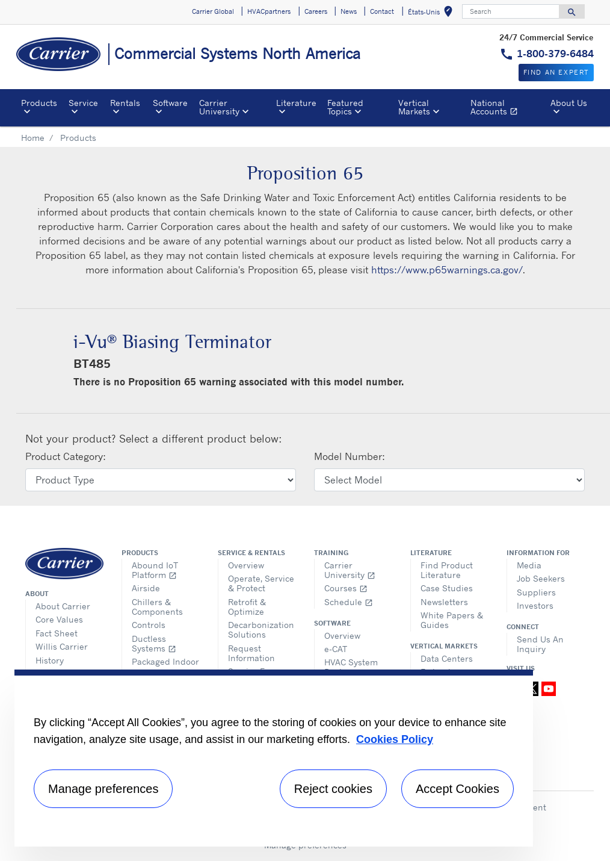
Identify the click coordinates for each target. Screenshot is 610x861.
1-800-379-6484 (555, 54)
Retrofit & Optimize (247, 607)
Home (33, 137)
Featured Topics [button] (345, 107)
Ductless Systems (154, 643)
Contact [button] (382, 11)
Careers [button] (315, 11)
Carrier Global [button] (213, 11)
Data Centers (447, 658)
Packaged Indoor (165, 661)
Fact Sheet (56, 633)
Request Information (251, 653)
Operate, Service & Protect (261, 583)
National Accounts (508, 109)
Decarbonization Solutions (261, 629)
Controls (148, 625)
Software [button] (170, 103)
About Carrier (62, 606)
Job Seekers (541, 578)
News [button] (348, 11)
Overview (246, 565)
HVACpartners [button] (269, 11)
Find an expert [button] (556, 72)
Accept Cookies (457, 788)
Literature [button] (296, 103)
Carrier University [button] (219, 107)
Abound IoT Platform (155, 570)
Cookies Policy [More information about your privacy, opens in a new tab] (394, 739)
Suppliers (536, 592)
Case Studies (447, 588)
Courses (346, 588)
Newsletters (444, 602)
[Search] (510, 11)
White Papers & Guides (452, 620)
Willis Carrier (61, 646)
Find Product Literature (447, 570)
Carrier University (349, 570)
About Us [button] (568, 103)
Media (529, 565)
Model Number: (349, 456)
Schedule (348, 602)
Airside (146, 588)
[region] (273, 758)
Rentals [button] (125, 103)
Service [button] (83, 103)
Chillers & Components (157, 607)
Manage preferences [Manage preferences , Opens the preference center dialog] (103, 788)
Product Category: (65, 456)
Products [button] (39, 103)
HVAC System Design (351, 667)
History (49, 660)
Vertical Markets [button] (414, 107)
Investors (535, 605)
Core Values (59, 619)
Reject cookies (333, 788)
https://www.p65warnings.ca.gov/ (447, 270)
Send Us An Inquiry (540, 644)
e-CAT (335, 649)
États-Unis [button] (432, 13)
